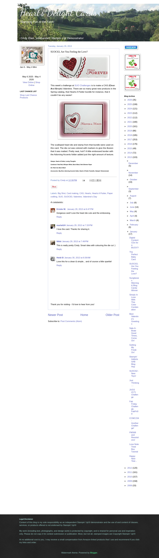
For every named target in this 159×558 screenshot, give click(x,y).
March (133, 220)
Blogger (93, 553)
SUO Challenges (83, 85)
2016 (130, 144)
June (132, 207)
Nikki (59, 241)
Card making (72, 193)
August (133, 196)
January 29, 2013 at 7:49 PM (75, 241)
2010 (130, 477)
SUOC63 (68, 197)
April (132, 216)
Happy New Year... (133, 458)
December (133, 163)
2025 (130, 104)
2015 (130, 148)
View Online (28, 82)
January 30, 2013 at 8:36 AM (77, 257)
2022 (130, 117)
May (132, 211)
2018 (130, 135)
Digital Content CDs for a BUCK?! (134, 243)
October (133, 179)
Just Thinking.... (134, 383)
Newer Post (55, 315)
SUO (60, 197)
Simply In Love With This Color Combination (133, 302)
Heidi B (60, 257)
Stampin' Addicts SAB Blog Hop (133, 362)
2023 (130, 113)
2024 (130, 108)
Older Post (112, 315)
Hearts (88, 193)
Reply (59, 217)
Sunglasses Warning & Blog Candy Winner (134, 284)
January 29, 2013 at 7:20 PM (79, 225)
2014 (130, 153)
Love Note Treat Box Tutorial (134, 448)
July (132, 202)
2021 (130, 122)
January (133, 231)
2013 (130, 157)
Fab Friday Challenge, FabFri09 (133, 407)
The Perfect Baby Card (133, 256)
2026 (130, 100)
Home (84, 315)
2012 (130, 468)
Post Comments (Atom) (71, 321)
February (134, 225)
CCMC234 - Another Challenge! (134, 423)
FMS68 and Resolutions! (134, 436)
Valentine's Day (90, 197)
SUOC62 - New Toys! (134, 373)
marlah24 (61, 225)
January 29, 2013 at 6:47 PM (80, 209)
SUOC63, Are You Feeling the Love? (133, 269)
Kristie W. (61, 209)
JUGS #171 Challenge (133, 393)
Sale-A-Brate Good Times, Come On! (133, 334)
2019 (130, 131)
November (133, 173)
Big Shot (62, 193)
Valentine (77, 197)
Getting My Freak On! (132, 349)
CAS (82, 193)
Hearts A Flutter (99, 193)
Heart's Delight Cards (58, 12)
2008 (130, 485)
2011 (130, 472)
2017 (130, 139)
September (134, 189)
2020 (130, 126)
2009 (130, 481)
